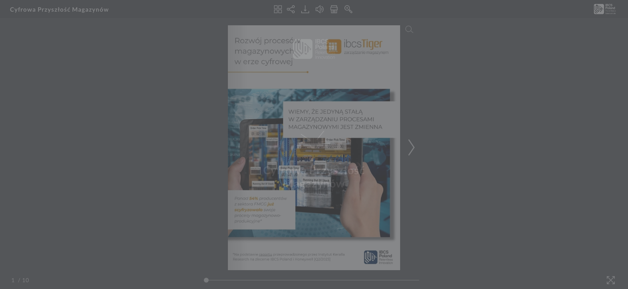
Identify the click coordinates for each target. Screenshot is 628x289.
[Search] (409, 29)
